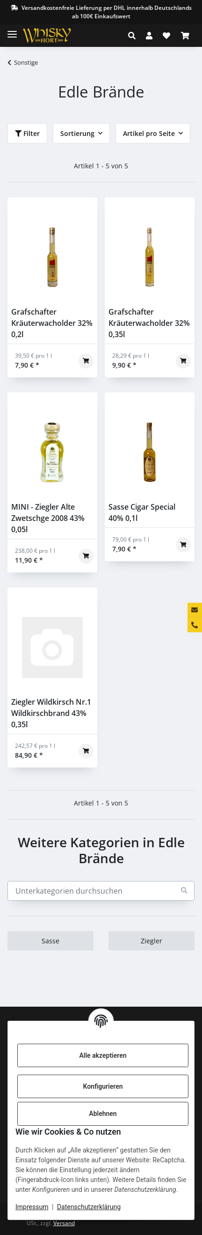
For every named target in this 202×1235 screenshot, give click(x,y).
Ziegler (151, 940)
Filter (27, 133)
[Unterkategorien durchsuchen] (101, 891)
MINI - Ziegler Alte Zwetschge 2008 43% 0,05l (48, 518)
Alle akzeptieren (102, 1055)
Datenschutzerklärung (89, 1207)
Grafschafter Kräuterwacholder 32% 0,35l (149, 323)
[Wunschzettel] (166, 35)
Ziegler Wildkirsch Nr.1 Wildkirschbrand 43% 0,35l (51, 713)
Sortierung (77, 133)
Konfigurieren (103, 1086)
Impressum (31, 1207)
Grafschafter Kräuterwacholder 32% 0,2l (52, 323)
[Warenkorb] (185, 35)
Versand (64, 1223)
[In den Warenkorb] (86, 361)
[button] (134, 35)
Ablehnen (102, 1113)
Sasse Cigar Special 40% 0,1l (141, 512)
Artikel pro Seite (149, 133)
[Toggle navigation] (12, 30)
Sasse (50, 940)
